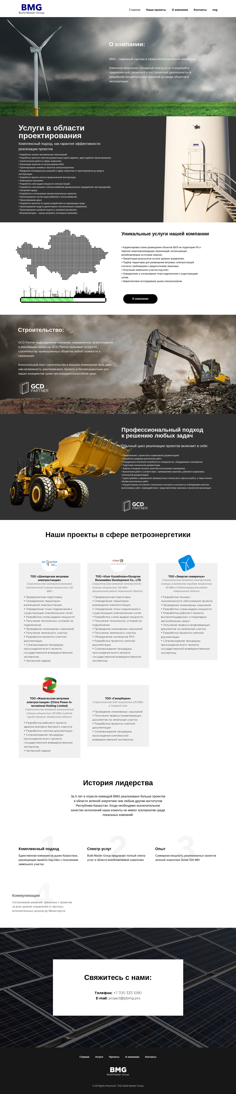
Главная (134, 9)
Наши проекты (156, 9)
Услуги (99, 1057)
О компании (180, 9)
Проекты (114, 1057)
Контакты (200, 9)
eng (215, 9)
